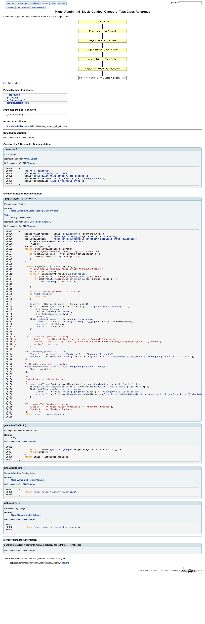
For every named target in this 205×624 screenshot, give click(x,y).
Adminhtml (16, 518)
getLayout (57, 325)
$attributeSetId (34, 241)
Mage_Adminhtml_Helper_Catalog (27, 524)
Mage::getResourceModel (68, 244)
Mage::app (36, 419)
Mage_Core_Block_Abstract (37, 226)
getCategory (12, 97)
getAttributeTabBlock (17, 103)
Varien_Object (30, 159)
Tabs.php (30, 137)
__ (80, 180)
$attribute (79, 286)
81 (20, 483)
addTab (43, 340)
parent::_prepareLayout (48, 455)
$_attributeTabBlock (16, 126)
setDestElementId (44, 177)
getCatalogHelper (15, 100)
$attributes (37, 283)
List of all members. (12, 83)
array (51, 283)
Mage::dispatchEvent (37, 398)
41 (20, 598)
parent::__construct (37, 171)
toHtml (186, 386)
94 (20, 230)
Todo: (7, 219)
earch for (174, 3)
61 (20, 565)
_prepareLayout (14, 114)
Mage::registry (43, 574)
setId (37, 174)
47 (20, 163)
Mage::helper (54, 180)
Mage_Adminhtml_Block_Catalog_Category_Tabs (34, 215)
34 (19, 137)
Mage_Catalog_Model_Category (26, 561)
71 (20, 529)
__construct (12, 95)
